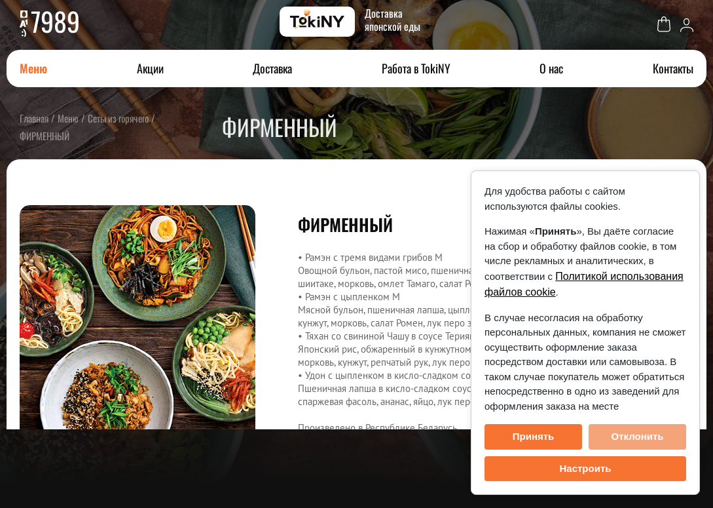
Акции (150, 68)
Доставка (272, 68)
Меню (33, 68)
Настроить (586, 468)
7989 (55, 21)
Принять (534, 436)
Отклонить (637, 436)
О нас (551, 68)
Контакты (673, 68)
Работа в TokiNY (416, 68)
